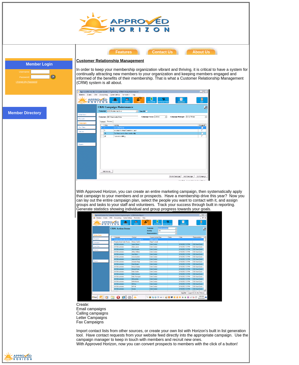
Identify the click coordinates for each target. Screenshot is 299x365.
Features (124, 52)
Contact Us (162, 52)
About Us (201, 52)
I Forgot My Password (26, 82)
